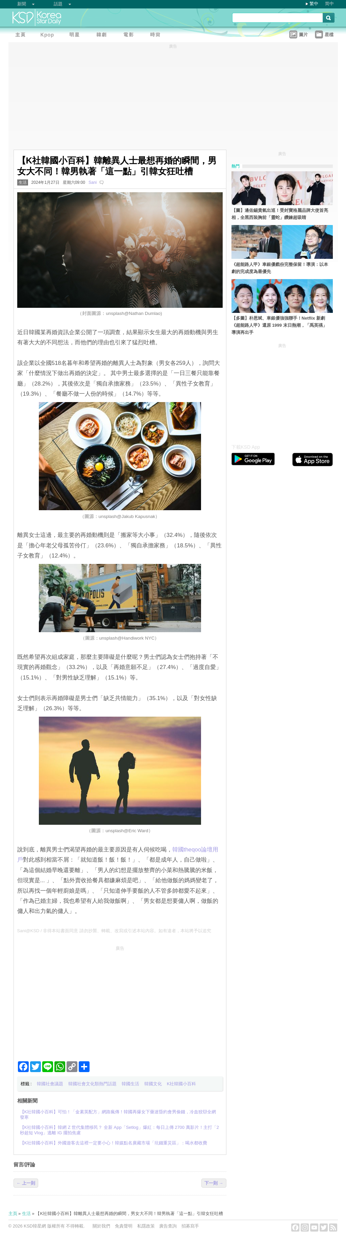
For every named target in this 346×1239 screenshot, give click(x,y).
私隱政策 (146, 1226)
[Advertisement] (120, 1000)
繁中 (314, 3)
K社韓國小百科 (181, 1083)
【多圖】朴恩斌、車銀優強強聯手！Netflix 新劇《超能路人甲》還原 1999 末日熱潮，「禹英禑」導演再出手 (279, 325)
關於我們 (101, 1226)
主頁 (12, 1213)
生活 (23, 182)
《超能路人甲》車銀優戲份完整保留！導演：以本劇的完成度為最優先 (279, 268)
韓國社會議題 (50, 1083)
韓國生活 (130, 1083)
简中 (329, 3)
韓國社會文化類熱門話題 (92, 1083)
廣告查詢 (168, 1226)
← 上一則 (26, 1183)
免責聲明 (123, 1226)
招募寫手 (190, 1226)
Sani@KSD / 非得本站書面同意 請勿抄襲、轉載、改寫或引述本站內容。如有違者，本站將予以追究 (114, 930)
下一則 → (213, 1183)
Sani (93, 182)
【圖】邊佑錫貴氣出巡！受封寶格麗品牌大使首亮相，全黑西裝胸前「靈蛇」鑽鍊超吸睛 (279, 214)
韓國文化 (153, 1083)
